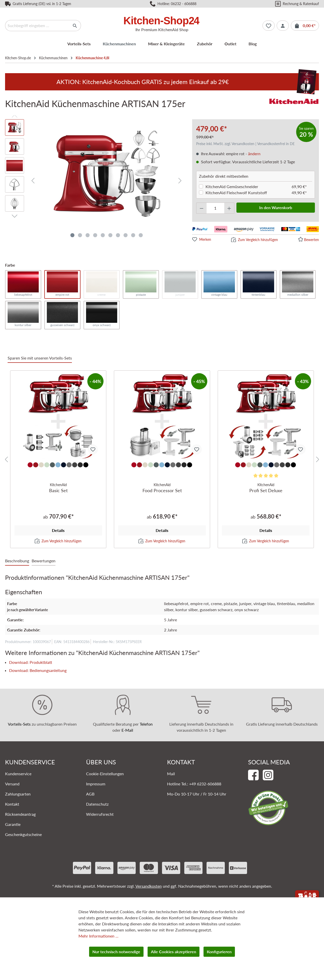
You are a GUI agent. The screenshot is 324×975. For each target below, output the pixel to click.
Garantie (13, 824)
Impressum (95, 783)
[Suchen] (75, 25)
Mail (171, 773)
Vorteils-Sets (19, 724)
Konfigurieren (219, 951)
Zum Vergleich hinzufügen (258, 239)
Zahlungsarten (18, 793)
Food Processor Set (162, 487)
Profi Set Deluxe (266, 487)
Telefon (146, 724)
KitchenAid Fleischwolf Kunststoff (236, 192)
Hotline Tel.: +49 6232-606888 (194, 783)
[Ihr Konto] (283, 26)
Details (58, 530)
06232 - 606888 (183, 4)
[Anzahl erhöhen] (229, 208)
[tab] (17, 561)
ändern (254, 153)
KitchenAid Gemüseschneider (232, 186)
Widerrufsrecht (100, 814)
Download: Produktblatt (30, 662)
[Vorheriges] (33, 180)
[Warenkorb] (305, 26)
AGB (90, 793)
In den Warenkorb (275, 207)
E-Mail (127, 730)
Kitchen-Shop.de (18, 58)
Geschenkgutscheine (23, 834)
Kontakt (12, 804)
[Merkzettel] (268, 26)
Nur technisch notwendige (116, 951)
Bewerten (311, 239)
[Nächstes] (180, 180)
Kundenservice (18, 773)
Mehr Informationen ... (98, 935)
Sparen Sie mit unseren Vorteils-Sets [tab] (40, 357)
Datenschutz (97, 804)
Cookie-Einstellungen (105, 773)
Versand (12, 783)
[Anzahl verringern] (201, 208)
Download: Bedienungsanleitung (38, 670)
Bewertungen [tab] (43, 560)
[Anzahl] (215, 208)
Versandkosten (148, 886)
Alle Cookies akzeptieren (173, 951)
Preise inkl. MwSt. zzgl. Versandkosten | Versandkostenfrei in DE (245, 144)
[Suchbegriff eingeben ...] (37, 25)
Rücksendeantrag (20, 814)
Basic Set (58, 487)
